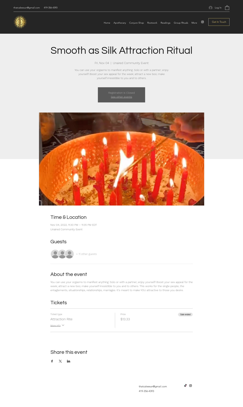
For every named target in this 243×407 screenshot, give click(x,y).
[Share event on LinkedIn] (68, 361)
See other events (121, 96)
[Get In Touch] (219, 22)
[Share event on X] (60, 361)
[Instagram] (202, 22)
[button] (227, 7)
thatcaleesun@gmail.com (27, 7)
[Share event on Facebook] (52, 361)
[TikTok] (185, 385)
